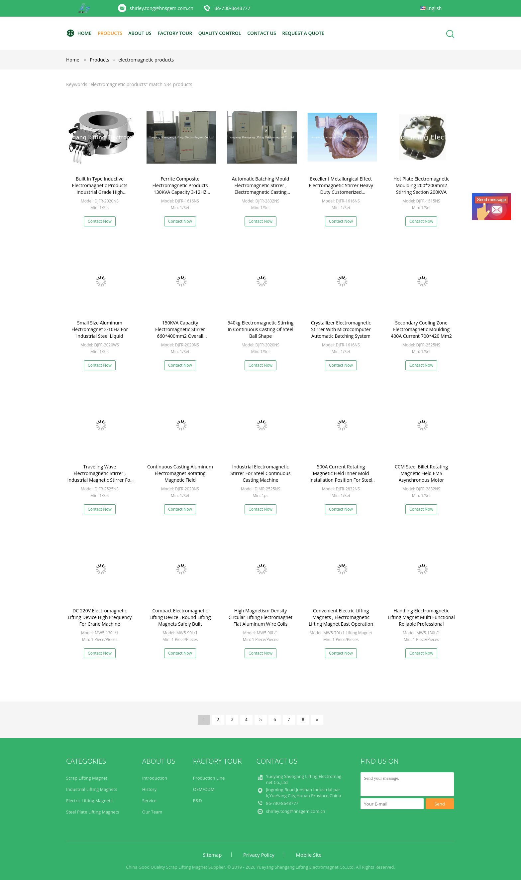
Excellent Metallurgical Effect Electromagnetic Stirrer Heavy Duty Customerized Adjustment (341, 189)
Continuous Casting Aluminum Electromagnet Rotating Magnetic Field (180, 473)
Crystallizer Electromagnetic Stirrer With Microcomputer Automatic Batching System (341, 329)
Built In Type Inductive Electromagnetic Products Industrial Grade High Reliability (100, 189)
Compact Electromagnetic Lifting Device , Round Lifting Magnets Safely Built (180, 617)
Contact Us (261, 33)
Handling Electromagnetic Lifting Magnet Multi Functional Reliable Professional (421, 617)
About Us (140, 33)
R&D (197, 801)
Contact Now (100, 221)
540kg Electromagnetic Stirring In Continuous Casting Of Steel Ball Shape (261, 329)
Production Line (209, 778)
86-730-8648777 (232, 8)
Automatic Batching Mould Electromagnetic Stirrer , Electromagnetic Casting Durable (260, 189)
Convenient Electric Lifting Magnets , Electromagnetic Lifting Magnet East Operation (341, 617)
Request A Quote (303, 33)
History (149, 789)
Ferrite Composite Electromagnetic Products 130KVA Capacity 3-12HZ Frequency (180, 189)
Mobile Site (308, 854)
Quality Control (219, 33)
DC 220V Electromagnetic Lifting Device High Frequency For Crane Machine (100, 617)
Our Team (152, 812)
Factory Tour (174, 33)
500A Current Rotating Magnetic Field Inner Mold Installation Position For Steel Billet (340, 476)
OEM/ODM (204, 789)
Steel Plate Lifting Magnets (92, 812)
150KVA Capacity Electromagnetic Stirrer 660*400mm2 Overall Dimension (180, 332)
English (434, 8)
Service (149, 801)
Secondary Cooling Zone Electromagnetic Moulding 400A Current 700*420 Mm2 (421, 329)
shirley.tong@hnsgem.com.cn (161, 8)
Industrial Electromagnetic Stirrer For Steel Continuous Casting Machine (261, 473)
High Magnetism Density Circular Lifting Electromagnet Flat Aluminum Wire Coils (261, 617)
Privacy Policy (258, 854)
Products (110, 33)
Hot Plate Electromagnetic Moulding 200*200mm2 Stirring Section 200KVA (421, 185)
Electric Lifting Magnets (89, 801)
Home (78, 33)
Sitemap (212, 854)
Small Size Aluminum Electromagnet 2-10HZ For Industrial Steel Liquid (99, 329)
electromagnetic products (146, 60)
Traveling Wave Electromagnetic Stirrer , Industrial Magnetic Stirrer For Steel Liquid (99, 476)
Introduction (154, 778)
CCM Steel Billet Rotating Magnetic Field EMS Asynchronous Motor (421, 473)
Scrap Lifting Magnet (86, 778)
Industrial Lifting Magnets (91, 789)
